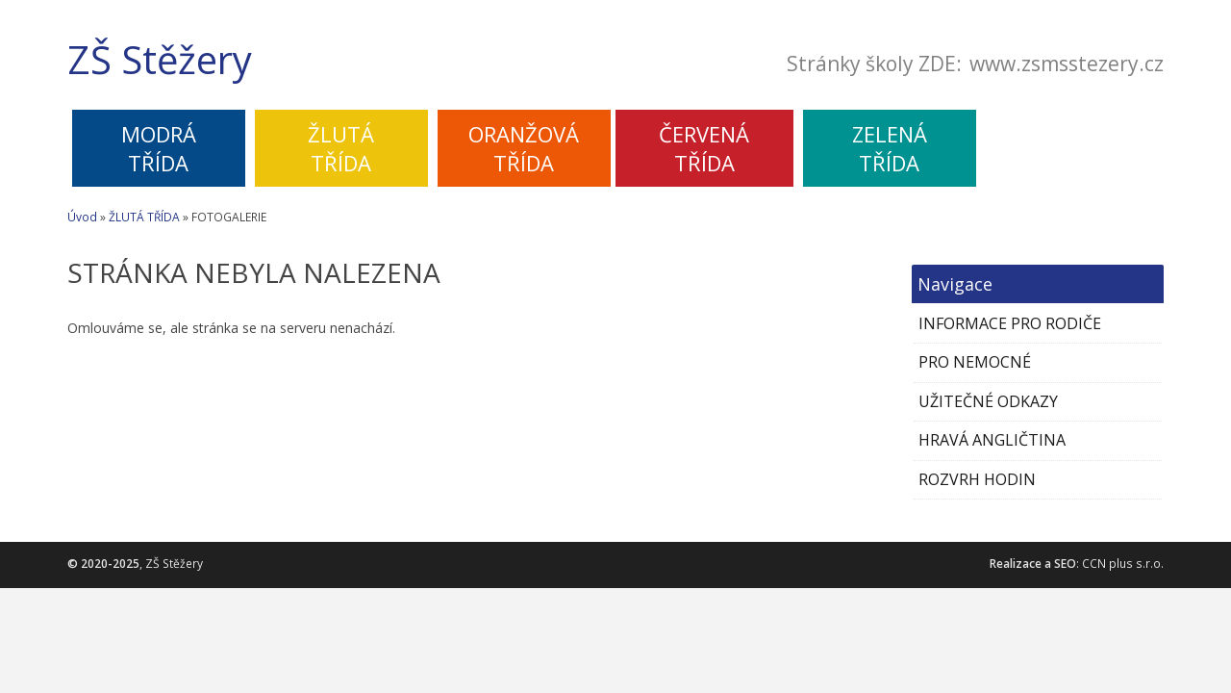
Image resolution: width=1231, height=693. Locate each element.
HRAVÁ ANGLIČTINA (992, 439)
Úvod (82, 217)
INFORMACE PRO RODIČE (1009, 323)
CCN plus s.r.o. (1123, 563)
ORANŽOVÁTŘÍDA (523, 148)
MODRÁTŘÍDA (158, 148)
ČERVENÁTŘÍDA (704, 148)
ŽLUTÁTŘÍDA (341, 148)
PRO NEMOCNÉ (974, 361)
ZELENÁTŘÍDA (889, 148)
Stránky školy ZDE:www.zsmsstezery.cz (975, 64)
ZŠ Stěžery (159, 59)
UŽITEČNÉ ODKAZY (988, 401)
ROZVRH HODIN (977, 479)
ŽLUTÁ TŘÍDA (144, 217)
